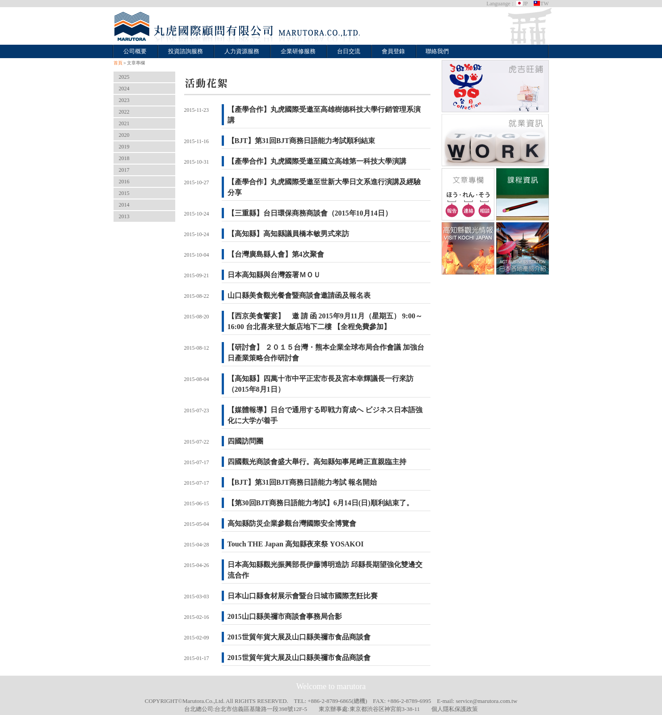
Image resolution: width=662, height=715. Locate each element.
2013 (124, 216)
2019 (124, 147)
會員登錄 (393, 51)
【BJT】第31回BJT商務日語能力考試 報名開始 (302, 482)
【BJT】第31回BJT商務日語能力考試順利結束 (301, 140)
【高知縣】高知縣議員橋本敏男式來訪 (288, 233)
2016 (124, 181)
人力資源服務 (241, 51)
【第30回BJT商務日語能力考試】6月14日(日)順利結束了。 (320, 503)
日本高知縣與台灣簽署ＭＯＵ (274, 275)
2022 (124, 112)
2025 (124, 77)
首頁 (118, 62)
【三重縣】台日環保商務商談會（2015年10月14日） (310, 213)
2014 (124, 205)
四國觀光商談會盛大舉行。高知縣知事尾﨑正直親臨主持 (317, 461)
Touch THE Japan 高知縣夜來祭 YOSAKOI (296, 544)
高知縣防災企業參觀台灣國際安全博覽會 (292, 523)
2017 (124, 170)
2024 (124, 88)
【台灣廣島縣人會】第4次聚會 (276, 254)
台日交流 (348, 51)
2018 (124, 158)
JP (522, 3)
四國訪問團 (245, 441)
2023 (124, 100)
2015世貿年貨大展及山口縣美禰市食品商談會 (303, 637)
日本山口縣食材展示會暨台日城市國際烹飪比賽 (303, 596)
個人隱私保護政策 (454, 709)
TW (541, 3)
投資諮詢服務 (185, 51)
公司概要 (135, 51)
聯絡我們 (437, 51)
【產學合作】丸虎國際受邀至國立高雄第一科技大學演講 (317, 161)
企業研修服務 (298, 51)
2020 (124, 135)
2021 (124, 123)
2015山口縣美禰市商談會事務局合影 (285, 616)
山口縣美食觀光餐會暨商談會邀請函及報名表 (299, 295)
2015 (124, 193)
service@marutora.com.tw (487, 701)
